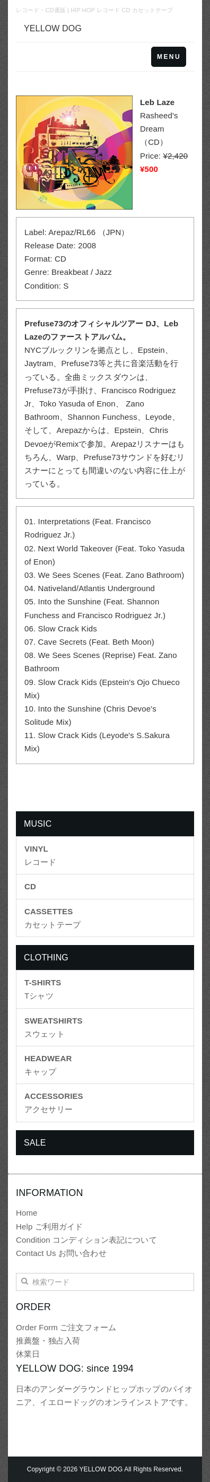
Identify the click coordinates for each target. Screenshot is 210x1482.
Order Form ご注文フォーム (66, 1327)
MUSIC (37, 823)
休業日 (28, 1353)
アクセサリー (53, 1102)
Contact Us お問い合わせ (61, 1253)
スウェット (53, 1027)
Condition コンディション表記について (86, 1239)
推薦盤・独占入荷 (48, 1340)
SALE (35, 1142)
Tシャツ (42, 989)
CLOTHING (46, 957)
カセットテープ (52, 918)
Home (27, 1212)
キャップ (48, 1065)
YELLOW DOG (53, 28)
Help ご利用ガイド (49, 1226)
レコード (40, 855)
